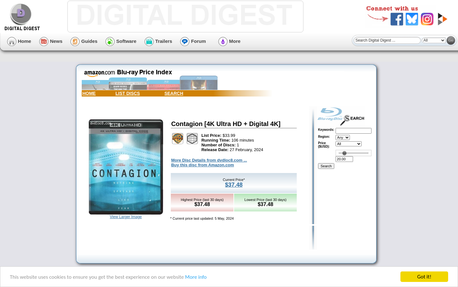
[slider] (344, 153)
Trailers (158, 41)
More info (196, 277)
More (229, 41)
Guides (83, 41)
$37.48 (234, 185)
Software (120, 41)
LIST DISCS (127, 93)
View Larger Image (126, 217)
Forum (193, 41)
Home (19, 41)
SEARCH (173, 93)
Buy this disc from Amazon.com (202, 165)
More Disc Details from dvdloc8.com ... (209, 160)
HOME (89, 93)
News (50, 41)
